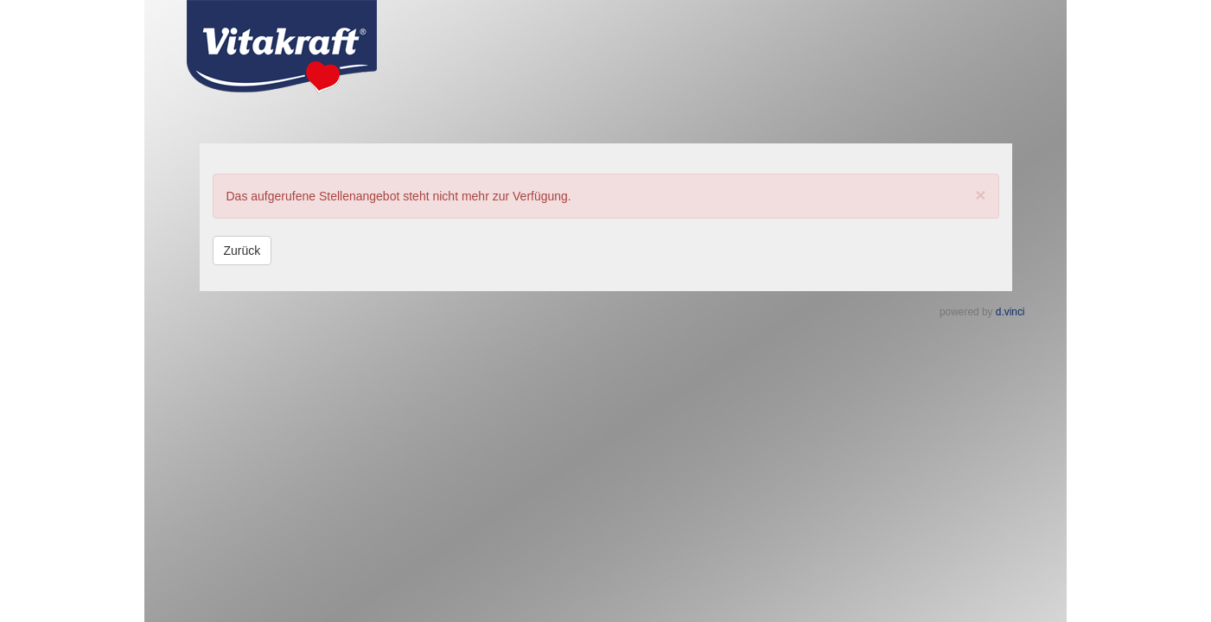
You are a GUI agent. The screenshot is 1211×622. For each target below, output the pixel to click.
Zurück (242, 250)
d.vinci (1010, 312)
